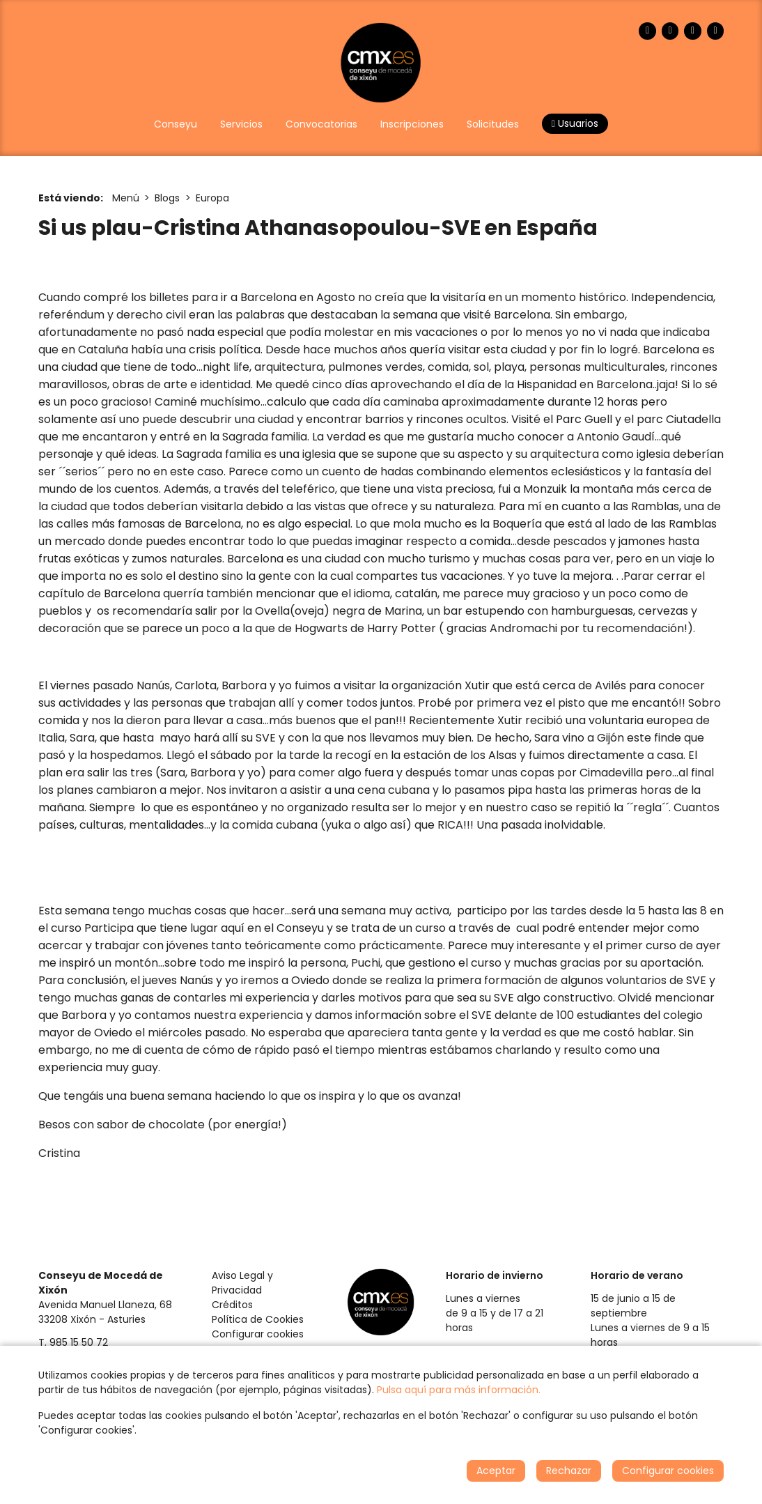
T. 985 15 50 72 (73, 1342)
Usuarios (575, 123)
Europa (212, 198)
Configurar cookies (258, 1334)
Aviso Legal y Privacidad (242, 1282)
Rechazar (568, 1471)
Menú (125, 198)
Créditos (232, 1305)
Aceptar (495, 1471)
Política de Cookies (258, 1319)
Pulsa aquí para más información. (459, 1390)
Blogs (167, 198)
